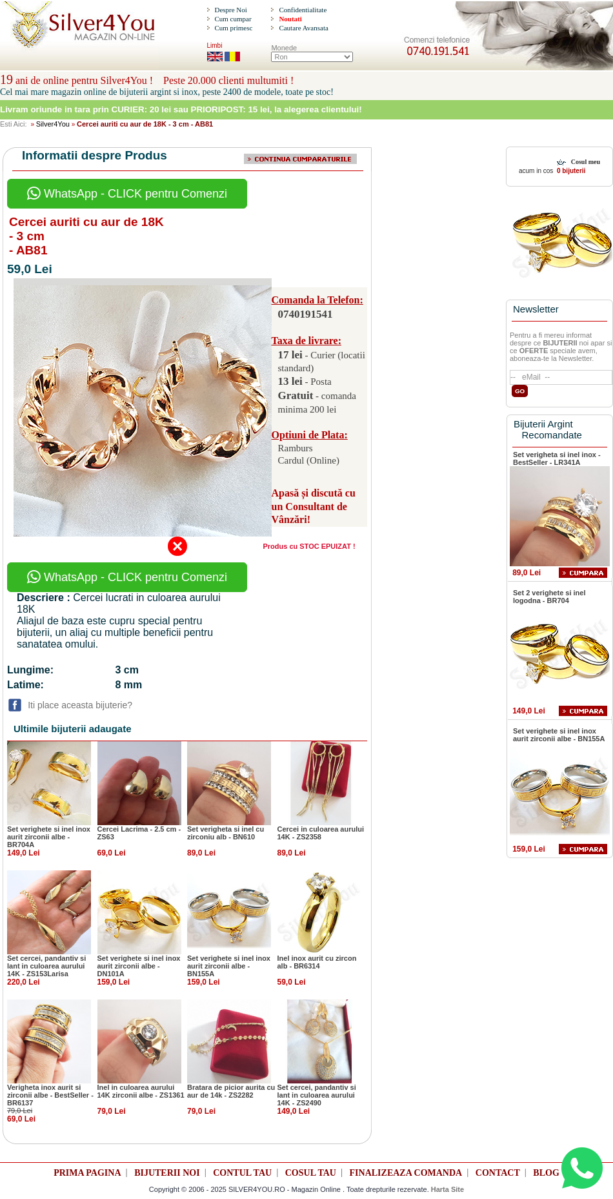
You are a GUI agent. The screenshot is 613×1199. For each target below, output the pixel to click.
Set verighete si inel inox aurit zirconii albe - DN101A (139, 966)
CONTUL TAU (242, 1173)
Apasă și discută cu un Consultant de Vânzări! (314, 506)
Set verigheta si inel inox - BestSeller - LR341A (557, 458)
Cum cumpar (232, 19)
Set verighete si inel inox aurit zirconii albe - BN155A (228, 966)
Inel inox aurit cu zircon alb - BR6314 (317, 962)
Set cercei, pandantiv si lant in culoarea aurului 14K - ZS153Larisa (46, 966)
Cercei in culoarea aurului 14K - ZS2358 (321, 833)
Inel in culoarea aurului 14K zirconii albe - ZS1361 (141, 1091)
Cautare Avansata (303, 28)
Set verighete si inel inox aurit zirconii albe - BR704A (48, 836)
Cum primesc (233, 28)
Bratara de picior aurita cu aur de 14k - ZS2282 (231, 1091)
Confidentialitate (303, 10)
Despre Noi (230, 10)
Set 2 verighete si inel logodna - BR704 (549, 596)
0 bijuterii (570, 170)
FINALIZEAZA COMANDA (406, 1173)
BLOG (546, 1173)
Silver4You (53, 124)
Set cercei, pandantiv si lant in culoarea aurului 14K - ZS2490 (316, 1095)
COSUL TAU (310, 1173)
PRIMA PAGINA (87, 1173)
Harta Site (447, 1189)
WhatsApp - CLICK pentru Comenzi (127, 193)
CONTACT (498, 1173)
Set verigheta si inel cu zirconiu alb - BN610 (225, 833)
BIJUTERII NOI (167, 1173)
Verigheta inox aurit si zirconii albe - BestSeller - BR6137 (50, 1095)
